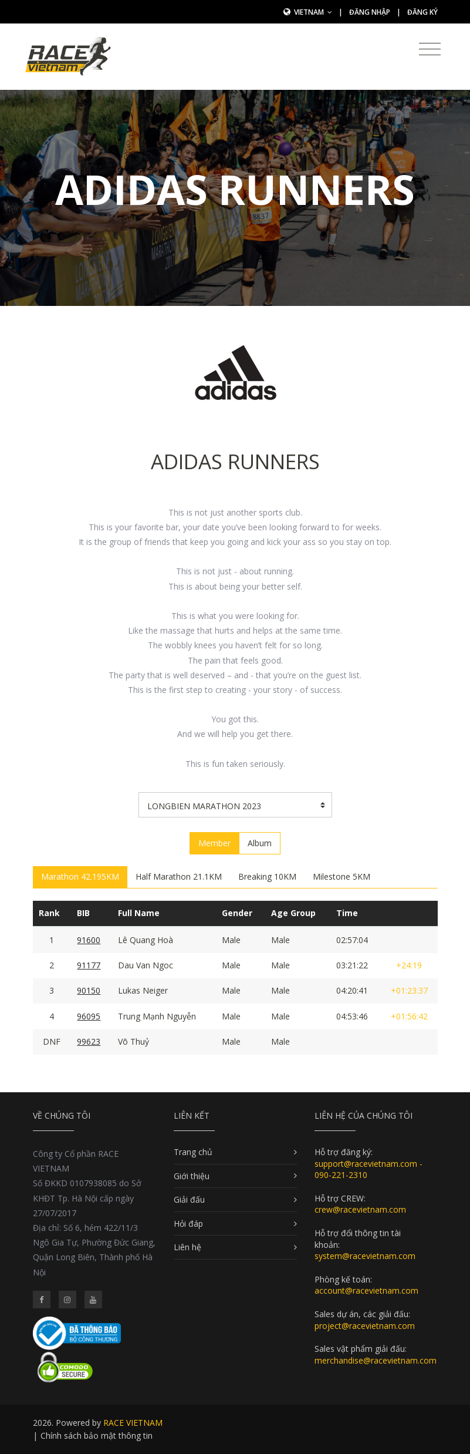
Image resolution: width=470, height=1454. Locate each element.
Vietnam (313, 12)
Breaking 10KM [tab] (267, 876)
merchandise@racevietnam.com (376, 1360)
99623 (88, 1041)
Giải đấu (189, 1199)
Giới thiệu (191, 1176)
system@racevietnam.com (365, 1255)
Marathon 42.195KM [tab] (80, 876)
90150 (88, 990)
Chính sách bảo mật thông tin (96, 1435)
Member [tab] (214, 843)
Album (260, 843)
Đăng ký (422, 12)
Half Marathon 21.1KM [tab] (179, 876)
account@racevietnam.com (366, 1290)
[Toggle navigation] (430, 49)
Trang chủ (193, 1151)
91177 (88, 965)
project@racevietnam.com (365, 1325)
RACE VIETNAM (133, 1422)
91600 (88, 939)
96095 (88, 1016)
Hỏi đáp (188, 1223)
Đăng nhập (369, 12)
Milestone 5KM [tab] (341, 876)
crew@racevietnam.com (360, 1209)
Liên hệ (187, 1247)
